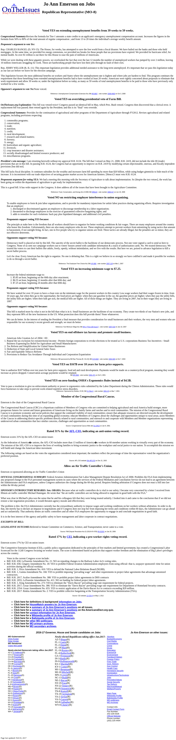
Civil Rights (112, 641)
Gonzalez (18, 707)
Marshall (65, 664)
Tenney (65, 685)
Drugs (109, 648)
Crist (16, 677)
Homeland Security (115, 670)
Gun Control (112, 666)
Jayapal (16, 711)
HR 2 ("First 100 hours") (91, 327)
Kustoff (64, 691)
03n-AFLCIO (91, 460)
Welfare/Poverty (114, 689)
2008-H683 (111, 94)
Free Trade (112, 661)
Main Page (111, 693)
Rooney (65, 650)
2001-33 (106, 391)
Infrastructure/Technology (118, 675)
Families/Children (114, 657)
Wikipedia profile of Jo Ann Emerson (52, 615)
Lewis (64, 675)
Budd (64, 677)
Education (111, 650)
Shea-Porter (18, 691)
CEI (69, 536)
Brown (16, 686)
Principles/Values (114, 680)
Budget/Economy (114, 639)
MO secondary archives (43, 626)
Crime (109, 646)
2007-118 (109, 263)
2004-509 (112, 359)
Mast (64, 647)
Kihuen (16, 698)
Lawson (16, 668)
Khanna (17, 655)
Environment (112, 655)
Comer (64, 666)
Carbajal (17, 659)
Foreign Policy (113, 659)
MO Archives (112, 702)
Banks (63, 658)
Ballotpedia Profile (115, 698)
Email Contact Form (115, 709)
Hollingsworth (67, 661)
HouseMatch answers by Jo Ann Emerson (53, 604)
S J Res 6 (90, 391)
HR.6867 (95, 94)
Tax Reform (112, 684)
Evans (15, 705)
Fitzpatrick (65, 688)
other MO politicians (41, 621)
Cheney (65, 705)
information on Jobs (70, 602)
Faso (64, 683)
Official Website (114, 716)
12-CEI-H (89, 596)
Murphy (16, 670)
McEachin (17, 709)
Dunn (63, 645)
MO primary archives (41, 623)
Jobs (109, 677)
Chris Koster (13, 639)
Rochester (17, 666)
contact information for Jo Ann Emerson (52, 612)
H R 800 (93, 263)
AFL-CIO (75, 431)
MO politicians (113, 700)
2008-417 (110, 192)
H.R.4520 (95, 359)
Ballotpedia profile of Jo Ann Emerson (53, 618)
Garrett (64, 699)
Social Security (113, 682)
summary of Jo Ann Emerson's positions (54, 607)
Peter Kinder (13, 641)
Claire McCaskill (15, 646)
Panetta (17, 657)
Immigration (112, 673)
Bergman (64, 669)
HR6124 (94, 192)
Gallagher (65, 702)
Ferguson (65, 656)
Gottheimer (17, 693)
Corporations (112, 643)
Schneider (17, 682)
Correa (17, 664)
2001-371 (92, 375)
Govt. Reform (113, 664)
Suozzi (16, 700)
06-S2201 (101, 531)
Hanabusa (16, 680)
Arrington (67, 694)
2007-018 (112, 327)
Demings (17, 675)
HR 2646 (76, 375)
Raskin (16, 689)
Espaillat (17, 702)
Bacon (64, 680)
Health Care (112, 668)
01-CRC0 (96, 426)
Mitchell (66, 672)
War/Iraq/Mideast (114, 686)
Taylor (64, 696)
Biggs (63, 639)
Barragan (18, 661)
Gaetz (63, 642)
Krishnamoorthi (18, 684)
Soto (15, 673)
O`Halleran (17, 652)
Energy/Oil (111, 652)
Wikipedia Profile (114, 695)
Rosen (16, 695)
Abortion (110, 636)
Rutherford (65, 653)
